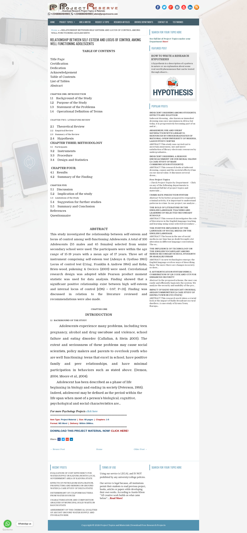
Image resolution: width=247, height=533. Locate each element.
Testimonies (178, 22)
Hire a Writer (85, 22)
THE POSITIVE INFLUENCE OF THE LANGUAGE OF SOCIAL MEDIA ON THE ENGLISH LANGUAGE (170, 231)
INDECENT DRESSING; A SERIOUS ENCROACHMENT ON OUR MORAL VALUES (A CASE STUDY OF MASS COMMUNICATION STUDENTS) (172, 160)
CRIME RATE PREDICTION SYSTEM (168, 195)
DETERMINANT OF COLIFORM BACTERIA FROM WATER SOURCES (71, 494)
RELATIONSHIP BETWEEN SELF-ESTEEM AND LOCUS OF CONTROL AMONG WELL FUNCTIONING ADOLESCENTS (95, 41)
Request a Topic (102, 22)
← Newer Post (57, 449)
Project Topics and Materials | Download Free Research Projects (133, 525)
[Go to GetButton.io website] (8, 530)
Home (52, 22)
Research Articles (122, 22)
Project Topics (68, 21)
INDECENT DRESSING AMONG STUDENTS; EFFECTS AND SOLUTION (172, 114)
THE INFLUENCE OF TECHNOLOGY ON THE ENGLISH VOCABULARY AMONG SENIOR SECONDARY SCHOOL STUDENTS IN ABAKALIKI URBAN (172, 252)
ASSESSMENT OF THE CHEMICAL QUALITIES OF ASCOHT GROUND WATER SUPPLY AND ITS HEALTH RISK (73, 512)
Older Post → (140, 449)
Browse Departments (144, 22)
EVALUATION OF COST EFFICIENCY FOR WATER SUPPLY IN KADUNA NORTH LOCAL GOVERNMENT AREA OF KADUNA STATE (72, 476)
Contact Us (163, 22)
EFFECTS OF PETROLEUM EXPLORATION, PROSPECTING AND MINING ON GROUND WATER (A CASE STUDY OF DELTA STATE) (72, 485)
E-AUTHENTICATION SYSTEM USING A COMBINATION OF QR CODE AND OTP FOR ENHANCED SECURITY (172, 274)
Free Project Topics (159, 179)
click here (92, 411)
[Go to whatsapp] (7, 524)
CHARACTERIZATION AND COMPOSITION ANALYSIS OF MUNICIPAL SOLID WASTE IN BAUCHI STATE (72, 502)
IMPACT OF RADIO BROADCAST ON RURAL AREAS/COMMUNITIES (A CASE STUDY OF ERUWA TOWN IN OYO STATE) (172, 292)
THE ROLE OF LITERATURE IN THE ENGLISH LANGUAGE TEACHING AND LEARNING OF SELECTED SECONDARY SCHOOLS (170, 211)
